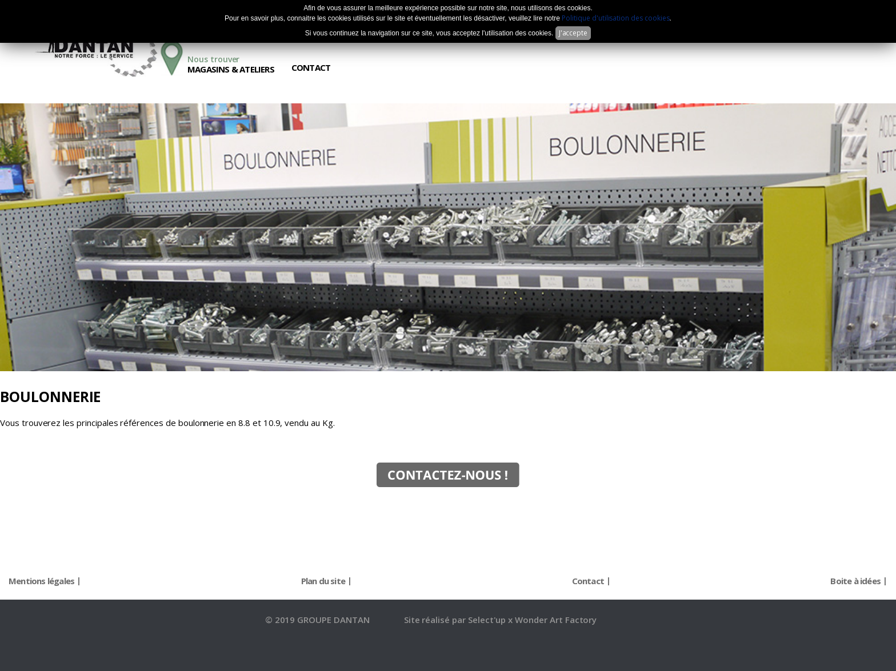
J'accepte (573, 33)
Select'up (488, 619)
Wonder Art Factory (556, 619)
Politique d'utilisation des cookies (615, 18)
